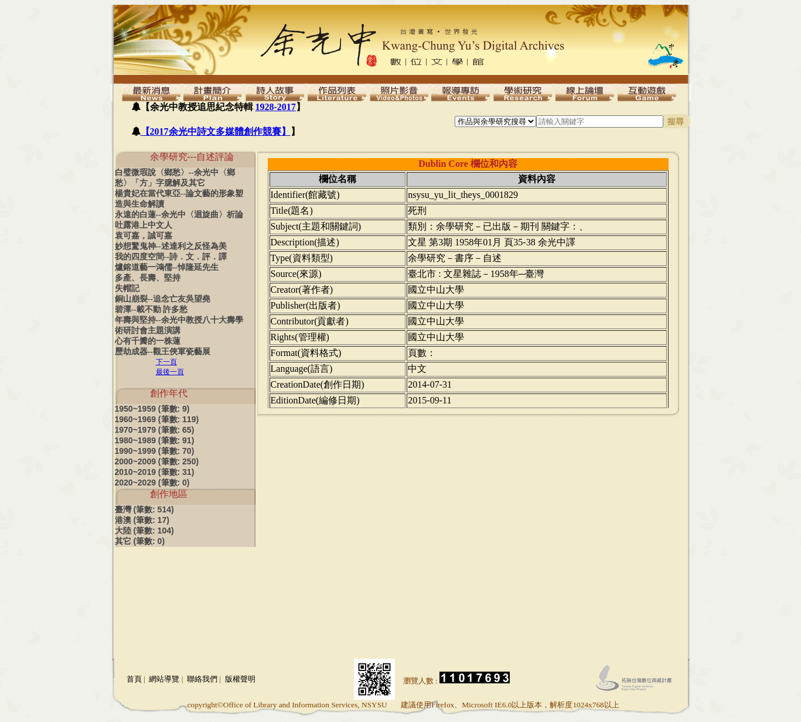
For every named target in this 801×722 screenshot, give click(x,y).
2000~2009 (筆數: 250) (157, 461)
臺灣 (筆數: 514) (144, 509)
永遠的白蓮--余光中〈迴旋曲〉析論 (179, 214)
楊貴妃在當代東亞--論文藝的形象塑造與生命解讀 (179, 198)
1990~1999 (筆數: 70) (155, 451)
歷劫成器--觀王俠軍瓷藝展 (162, 351)
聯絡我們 (202, 679)
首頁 (134, 679)
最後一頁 (170, 372)
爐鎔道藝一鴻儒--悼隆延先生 (167, 267)
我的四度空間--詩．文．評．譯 (171, 256)
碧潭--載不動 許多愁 (151, 309)
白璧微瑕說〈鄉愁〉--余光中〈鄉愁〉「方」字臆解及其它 (175, 177)
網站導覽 (164, 679)
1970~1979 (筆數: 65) (155, 429)
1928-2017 (275, 107)
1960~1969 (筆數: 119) (157, 419)
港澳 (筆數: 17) (142, 520)
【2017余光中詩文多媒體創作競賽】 (216, 131)
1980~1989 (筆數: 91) (155, 440)
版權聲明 (240, 679)
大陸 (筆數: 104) (144, 530)
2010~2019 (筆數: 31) (155, 472)
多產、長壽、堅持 (147, 277)
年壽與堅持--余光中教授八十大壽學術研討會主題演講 (179, 325)
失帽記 (127, 288)
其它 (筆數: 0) (140, 541)
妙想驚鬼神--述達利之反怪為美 (171, 246)
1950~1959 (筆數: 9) (152, 408)
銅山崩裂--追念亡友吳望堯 (162, 299)
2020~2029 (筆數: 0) (152, 482)
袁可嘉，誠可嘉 (143, 235)
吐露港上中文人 (143, 225)
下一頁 (166, 362)
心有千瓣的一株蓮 (147, 341)
